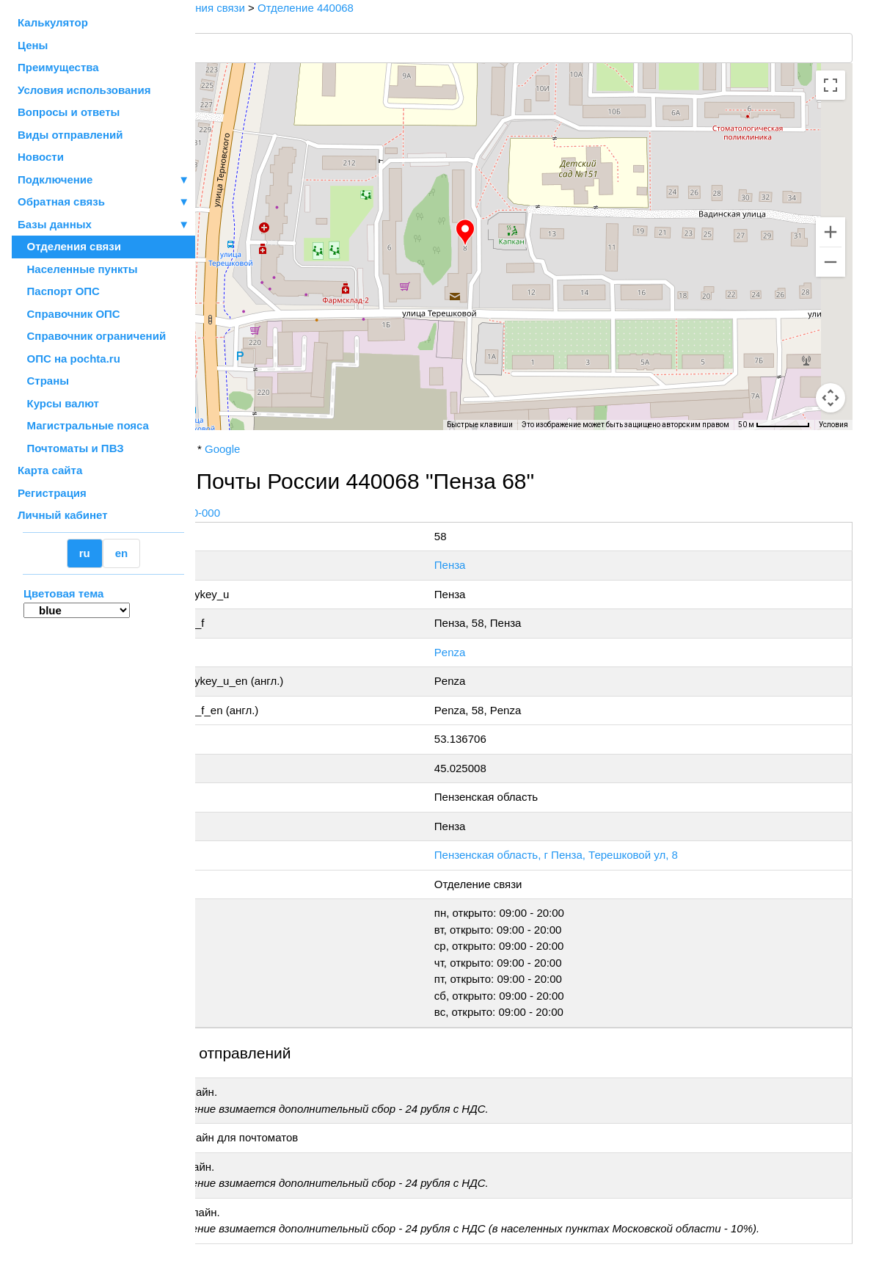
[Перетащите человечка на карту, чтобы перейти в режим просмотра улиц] (830, 398)
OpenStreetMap (269, 435)
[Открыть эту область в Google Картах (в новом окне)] (235, 420)
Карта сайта (50, 470)
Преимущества (58, 67)
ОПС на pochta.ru (69, 358)
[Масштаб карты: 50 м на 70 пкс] (774, 425)
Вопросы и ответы (69, 112)
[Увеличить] (830, 232)
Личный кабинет (63, 515)
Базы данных (55, 224)
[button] (529, 233)
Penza (520, 652)
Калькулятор (53, 22)
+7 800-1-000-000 (306, 512)
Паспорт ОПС (59, 291)
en (121, 553)
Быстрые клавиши (480, 425)
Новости (41, 156)
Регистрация (52, 493)
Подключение (103, 180)
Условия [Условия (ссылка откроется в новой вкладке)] (833, 425)
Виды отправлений (70, 134)
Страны (43, 380)
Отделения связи (69, 246)
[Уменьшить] (830, 262)
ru (84, 553)
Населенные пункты (78, 269)
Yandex (305, 449)
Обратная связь (103, 202)
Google (351, 449)
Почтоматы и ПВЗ (71, 448)
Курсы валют (58, 403)
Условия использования (84, 90)
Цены (33, 45)
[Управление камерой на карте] (830, 345)
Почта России (242, 449)
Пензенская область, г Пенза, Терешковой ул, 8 (626, 854)
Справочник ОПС (69, 314)
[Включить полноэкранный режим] (830, 85)
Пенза (520, 565)
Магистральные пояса (83, 425)
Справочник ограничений (92, 336)
